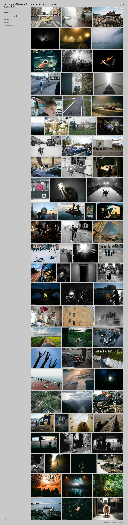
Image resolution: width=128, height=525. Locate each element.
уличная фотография (11, 16)
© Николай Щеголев (9, 523)
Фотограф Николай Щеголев (15, 5)
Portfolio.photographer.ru (118, 522)
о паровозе (8, 13)
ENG (124, 4)
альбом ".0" (8, 22)
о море (6, 19)
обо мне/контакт (10, 25)
